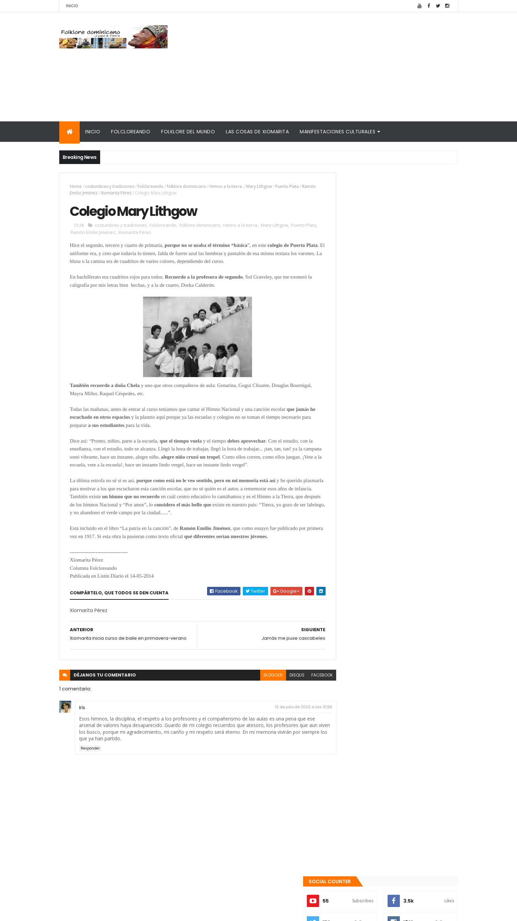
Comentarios (427, 716)
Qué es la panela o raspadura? (400, 658)
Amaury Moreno (76, 912)
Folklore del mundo (188, 131)
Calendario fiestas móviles (369, 805)
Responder (90, 761)
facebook (306, 688)
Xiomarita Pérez (130, 193)
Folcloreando (130, 131)
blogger (257, 688)
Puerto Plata (287, 186)
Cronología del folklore (364, 766)
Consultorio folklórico (362, 758)
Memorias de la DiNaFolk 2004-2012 (380, 775)
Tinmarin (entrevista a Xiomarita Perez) (386, 813)
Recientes (365, 716)
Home (76, 186)
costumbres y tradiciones (109, 186)
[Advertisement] (334, 67)
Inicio (72, 6)
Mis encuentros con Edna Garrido (377, 750)
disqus (281, 688)
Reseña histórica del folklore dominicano (387, 821)
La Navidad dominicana (364, 796)
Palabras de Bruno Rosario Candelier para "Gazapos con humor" (388, 786)
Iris (82, 720)
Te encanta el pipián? (389, 630)
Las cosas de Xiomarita (257, 131)
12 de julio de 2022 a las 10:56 (288, 720)
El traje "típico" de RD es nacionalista (407, 686)
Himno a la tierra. (226, 186)
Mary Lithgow (259, 186)
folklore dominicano (186, 186)
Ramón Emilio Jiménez (91, 193)
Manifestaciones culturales (337, 131)
